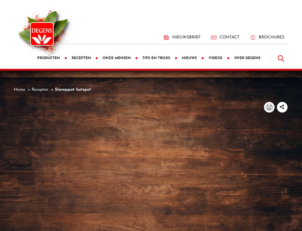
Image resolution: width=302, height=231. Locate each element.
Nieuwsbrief (182, 37)
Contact (225, 37)
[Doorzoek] (281, 58)
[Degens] (42, 34)
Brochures (267, 37)
